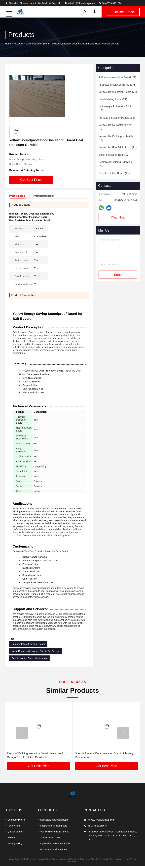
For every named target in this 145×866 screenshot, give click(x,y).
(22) (115, 164)
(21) (113, 99)
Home (8, 43)
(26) (118, 92)
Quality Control (15, 831)
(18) (117, 117)
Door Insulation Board (37, 43)
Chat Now (117, 217)
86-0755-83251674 (110, 3)
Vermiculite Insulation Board (54, 831)
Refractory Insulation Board (54, 819)
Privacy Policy (15, 843)
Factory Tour (14, 825)
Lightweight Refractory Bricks (55, 843)
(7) (114, 154)
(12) (116, 108)
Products (19, 43)
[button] (22, 733)
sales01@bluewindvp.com (79, 3)
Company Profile (16, 819)
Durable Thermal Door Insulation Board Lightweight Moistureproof (105, 755)
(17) (115, 127)
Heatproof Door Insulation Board (28, 644)
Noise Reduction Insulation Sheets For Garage (36, 651)
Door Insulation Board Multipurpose (30, 658)
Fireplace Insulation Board (53, 825)
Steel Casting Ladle (50, 837)
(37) (117, 84)
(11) (116, 138)
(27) (117, 77)
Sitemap (12, 837)
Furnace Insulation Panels (53, 849)
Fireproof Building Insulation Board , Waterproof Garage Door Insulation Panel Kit (35, 755)
